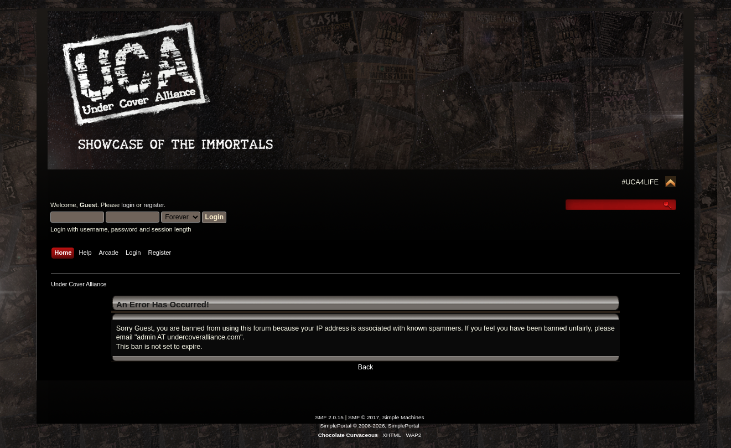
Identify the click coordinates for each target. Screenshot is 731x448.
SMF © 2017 (363, 417)
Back (366, 367)
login (127, 205)
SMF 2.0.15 (329, 417)
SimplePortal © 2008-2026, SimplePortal (369, 426)
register (153, 205)
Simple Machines (403, 417)
